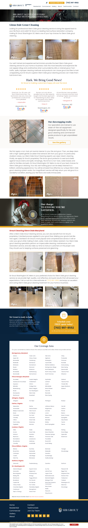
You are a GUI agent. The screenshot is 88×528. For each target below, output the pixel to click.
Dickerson (31, 369)
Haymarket (32, 453)
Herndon (31, 424)
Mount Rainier (49, 388)
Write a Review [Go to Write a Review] (46, 2)
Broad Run (16, 451)
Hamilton (31, 434)
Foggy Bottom (33, 478)
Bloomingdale (17, 473)
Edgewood (32, 471)
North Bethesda (49, 369)
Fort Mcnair (32, 482)
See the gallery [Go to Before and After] (59, 142)
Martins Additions (50, 365)
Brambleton (16, 439)
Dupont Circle (33, 469)
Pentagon (48, 400)
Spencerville (64, 369)
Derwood (31, 367)
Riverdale (47, 393)
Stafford (63, 463)
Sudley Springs (49, 458)
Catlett (15, 455)
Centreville (16, 415)
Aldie (14, 430)
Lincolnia (47, 411)
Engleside (15, 424)
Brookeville (16, 371)
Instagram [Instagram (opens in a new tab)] (28, 515)
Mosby (47, 422)
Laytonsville (48, 362)
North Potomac (49, 374)
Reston (63, 413)
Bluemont (15, 436)
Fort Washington (33, 390)
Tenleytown (64, 478)
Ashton (15, 356)
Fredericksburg (33, 463)
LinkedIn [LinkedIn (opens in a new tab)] (44, 515)
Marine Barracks (49, 475)
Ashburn (15, 434)
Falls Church (32, 411)
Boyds (14, 367)
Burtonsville (16, 374)
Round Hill (47, 441)
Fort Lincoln (32, 480)
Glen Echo (48, 356)
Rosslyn (63, 400)
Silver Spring (64, 367)
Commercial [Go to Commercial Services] (46, 6)
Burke (14, 413)
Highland (47, 358)
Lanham (47, 381)
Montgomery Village (50, 367)
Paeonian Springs (50, 434)
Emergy (31, 475)
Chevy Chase (32, 358)
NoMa (46, 488)
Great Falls (32, 420)
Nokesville (47, 451)
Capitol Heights (33, 379)
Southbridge (48, 455)
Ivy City (47, 469)
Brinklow (15, 369)
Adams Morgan (17, 469)
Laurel (47, 384)
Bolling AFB (16, 475)
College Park (32, 386)
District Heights (33, 388)
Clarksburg (32, 360)
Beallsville (15, 362)
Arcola (15, 432)
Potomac (63, 360)
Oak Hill (63, 406)
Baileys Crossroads (18, 411)
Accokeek (15, 379)
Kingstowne (48, 408)
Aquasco (15, 384)
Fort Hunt (31, 415)
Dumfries (31, 449)
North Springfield (49, 424)
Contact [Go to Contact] (76, 6)
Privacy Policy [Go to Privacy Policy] (55, 524)
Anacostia (16, 471)
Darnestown (32, 365)
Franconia (32, 417)
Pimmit (63, 411)
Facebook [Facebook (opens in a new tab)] (32, 515)
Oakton (63, 408)
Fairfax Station (33, 408)
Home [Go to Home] (12, 505)
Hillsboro (31, 436)
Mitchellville (48, 386)
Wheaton (63, 374)
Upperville (64, 434)
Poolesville (64, 358)
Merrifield (47, 420)
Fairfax (31, 406)
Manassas (32, 458)
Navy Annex (48, 486)
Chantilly (15, 417)
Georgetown (32, 489)
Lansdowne (32, 439)
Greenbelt (32, 395)
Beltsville (15, 386)
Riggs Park (64, 471)
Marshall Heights (49, 478)
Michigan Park (49, 480)
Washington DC (65, 482)
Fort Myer (31, 400)
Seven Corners (65, 415)
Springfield (64, 417)
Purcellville (48, 439)
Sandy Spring (65, 365)
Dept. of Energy (17, 491)
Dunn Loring (16, 422)
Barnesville (16, 360)
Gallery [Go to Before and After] (54, 6)
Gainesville (32, 451)
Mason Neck (48, 415)
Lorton (47, 413)
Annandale (16, 408)
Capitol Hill (16, 482)
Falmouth (15, 463)
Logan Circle (48, 473)
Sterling (63, 430)
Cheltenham (32, 381)
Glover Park (32, 491)
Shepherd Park (65, 473)
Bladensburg (16, 388)
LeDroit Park (48, 471)
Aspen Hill (15, 358)
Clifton (15, 420)
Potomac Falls (49, 436)
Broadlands (16, 441)
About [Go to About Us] (60, 6)
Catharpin (16, 453)
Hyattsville (48, 379)
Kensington (48, 360)
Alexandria (16, 406)
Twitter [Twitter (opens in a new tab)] (36, 515)
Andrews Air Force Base (19, 381)
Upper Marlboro (65, 386)
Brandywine (16, 393)
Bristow (15, 449)
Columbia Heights (18, 487)
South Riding (48, 443)
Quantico (47, 453)
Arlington (15, 400)
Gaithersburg (32, 371)
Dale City (15, 458)
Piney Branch (48, 493)
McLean (47, 417)
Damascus (32, 362)
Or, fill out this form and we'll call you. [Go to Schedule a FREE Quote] (64, 331)
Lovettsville (32, 443)
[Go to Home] (20, 5)
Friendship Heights (34, 487)
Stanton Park (64, 475)
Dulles (30, 430)
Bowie (14, 390)
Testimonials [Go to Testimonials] (67, 6)
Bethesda (15, 365)
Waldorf (63, 388)
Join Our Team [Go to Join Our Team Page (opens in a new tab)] (33, 511)
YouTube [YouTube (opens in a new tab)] (40, 515)
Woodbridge (64, 451)
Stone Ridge (64, 432)
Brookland (16, 480)
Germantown (32, 374)
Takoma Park (65, 371)
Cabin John (32, 356)
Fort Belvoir (32, 413)
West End (63, 484)
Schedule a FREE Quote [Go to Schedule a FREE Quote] (56, 3)
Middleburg (48, 430)
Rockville (63, 362)
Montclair (47, 449)
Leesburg (31, 441)
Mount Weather (49, 432)
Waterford (64, 436)
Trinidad (63, 480)
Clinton (31, 384)
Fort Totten (32, 484)
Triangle (63, 449)
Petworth (47, 491)
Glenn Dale (32, 393)
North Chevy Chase (50, 371)
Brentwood (16, 395)
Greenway (32, 422)
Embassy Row (33, 473)
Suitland (63, 379)
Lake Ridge (32, 455)
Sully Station (64, 420)
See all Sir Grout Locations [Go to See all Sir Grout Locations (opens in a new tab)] (36, 496)
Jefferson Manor (49, 406)
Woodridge (64, 487)
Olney (62, 356)
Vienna (63, 424)
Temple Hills (64, 384)
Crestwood (16, 489)
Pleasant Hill (64, 469)
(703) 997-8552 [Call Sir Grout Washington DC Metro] (72, 3)
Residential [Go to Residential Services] (37, 6)
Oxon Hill (47, 390)
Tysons (63, 422)
